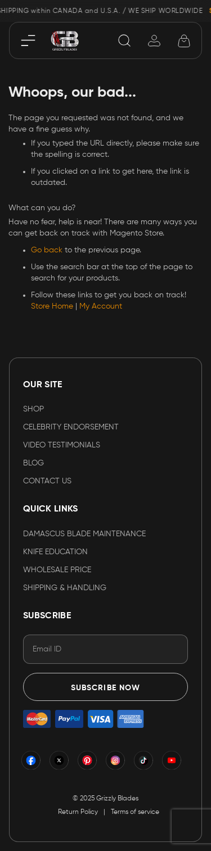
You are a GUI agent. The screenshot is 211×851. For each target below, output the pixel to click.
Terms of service (135, 812)
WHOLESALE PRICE (57, 570)
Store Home (52, 306)
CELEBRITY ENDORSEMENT (71, 427)
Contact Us (47, 481)
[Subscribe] (105, 687)
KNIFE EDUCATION (55, 552)
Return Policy (78, 812)
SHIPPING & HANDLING (64, 588)
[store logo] (64, 40)
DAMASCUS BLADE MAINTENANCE (84, 534)
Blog (33, 463)
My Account (100, 306)
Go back (46, 250)
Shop (33, 409)
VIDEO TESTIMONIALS (61, 445)
